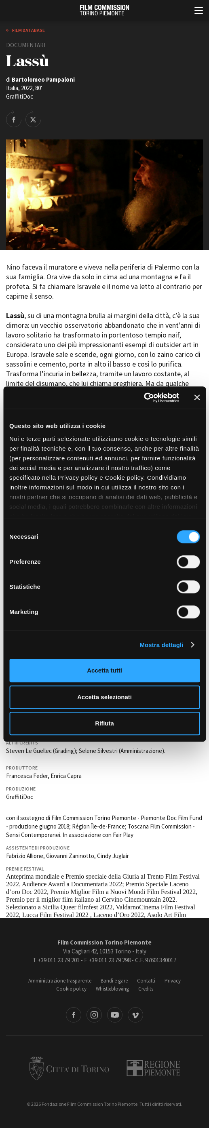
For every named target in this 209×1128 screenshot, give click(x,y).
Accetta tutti (104, 670)
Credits (145, 988)
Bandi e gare (114, 980)
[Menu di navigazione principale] (198, 11)
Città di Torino (69, 1068)
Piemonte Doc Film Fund (171, 818)
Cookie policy (71, 988)
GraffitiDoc (19, 797)
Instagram (94, 1015)
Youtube (114, 1015)
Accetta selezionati (104, 697)
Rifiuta (104, 723)
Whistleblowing (112, 988)
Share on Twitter (33, 118)
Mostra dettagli (161, 644)
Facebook (73, 1015)
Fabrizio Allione (24, 856)
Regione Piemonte (153, 1068)
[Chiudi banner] (197, 398)
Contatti (146, 980)
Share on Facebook (13, 118)
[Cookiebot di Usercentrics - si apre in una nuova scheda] (143, 397)
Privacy (173, 980)
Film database (28, 30)
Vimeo (135, 1015)
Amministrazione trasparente (59, 980)
